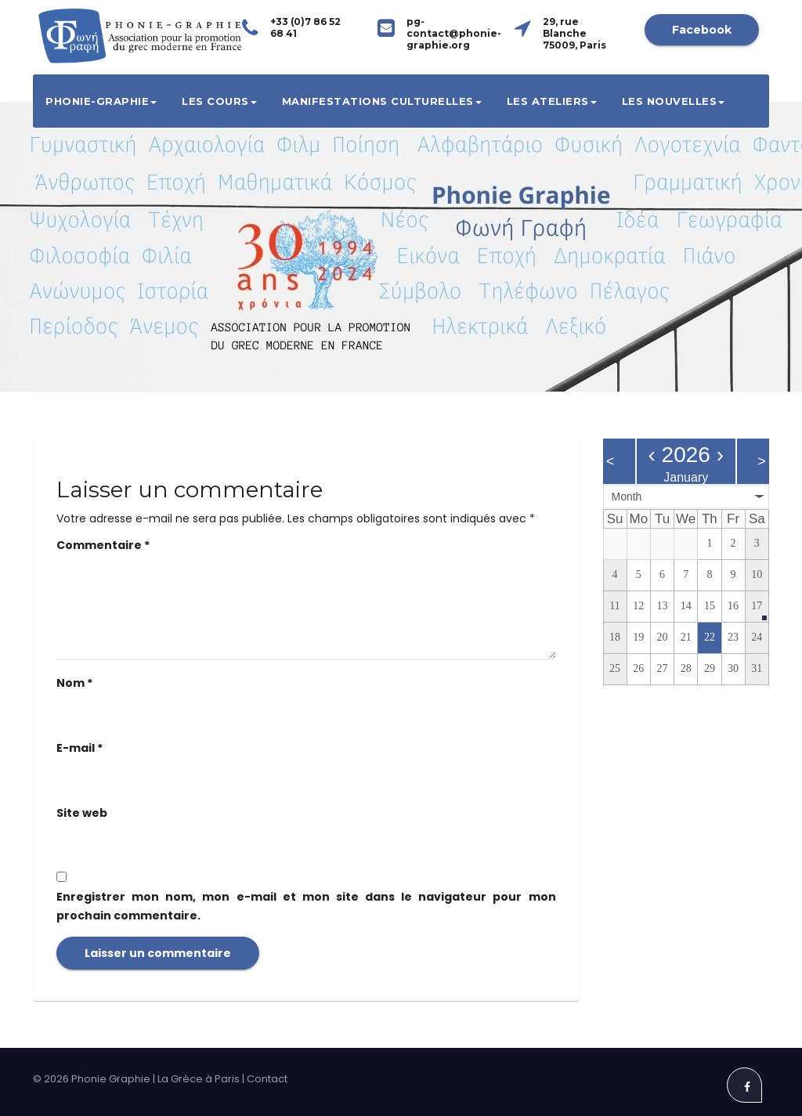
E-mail (79, 748)
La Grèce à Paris (198, 1078)
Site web (81, 813)
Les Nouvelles (673, 101)
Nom (74, 683)
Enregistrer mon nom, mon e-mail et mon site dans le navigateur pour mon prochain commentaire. (306, 906)
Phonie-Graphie (101, 101)
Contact (267, 1078)
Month (627, 496)
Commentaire (103, 545)
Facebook (702, 30)
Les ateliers (552, 101)
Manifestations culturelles (382, 101)
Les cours (219, 101)
